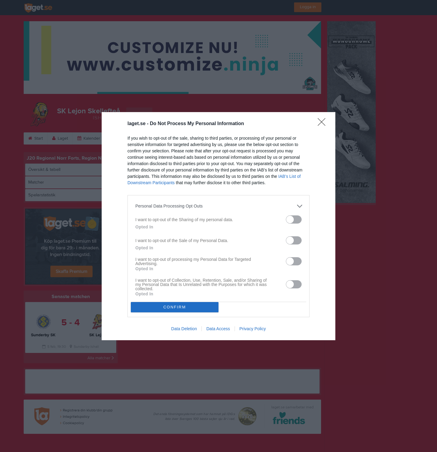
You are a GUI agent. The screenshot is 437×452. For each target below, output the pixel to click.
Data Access (218, 328)
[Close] (323, 124)
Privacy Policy (252, 328)
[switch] (294, 219)
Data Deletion (184, 328)
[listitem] (218, 206)
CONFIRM (174, 307)
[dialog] (218, 226)
